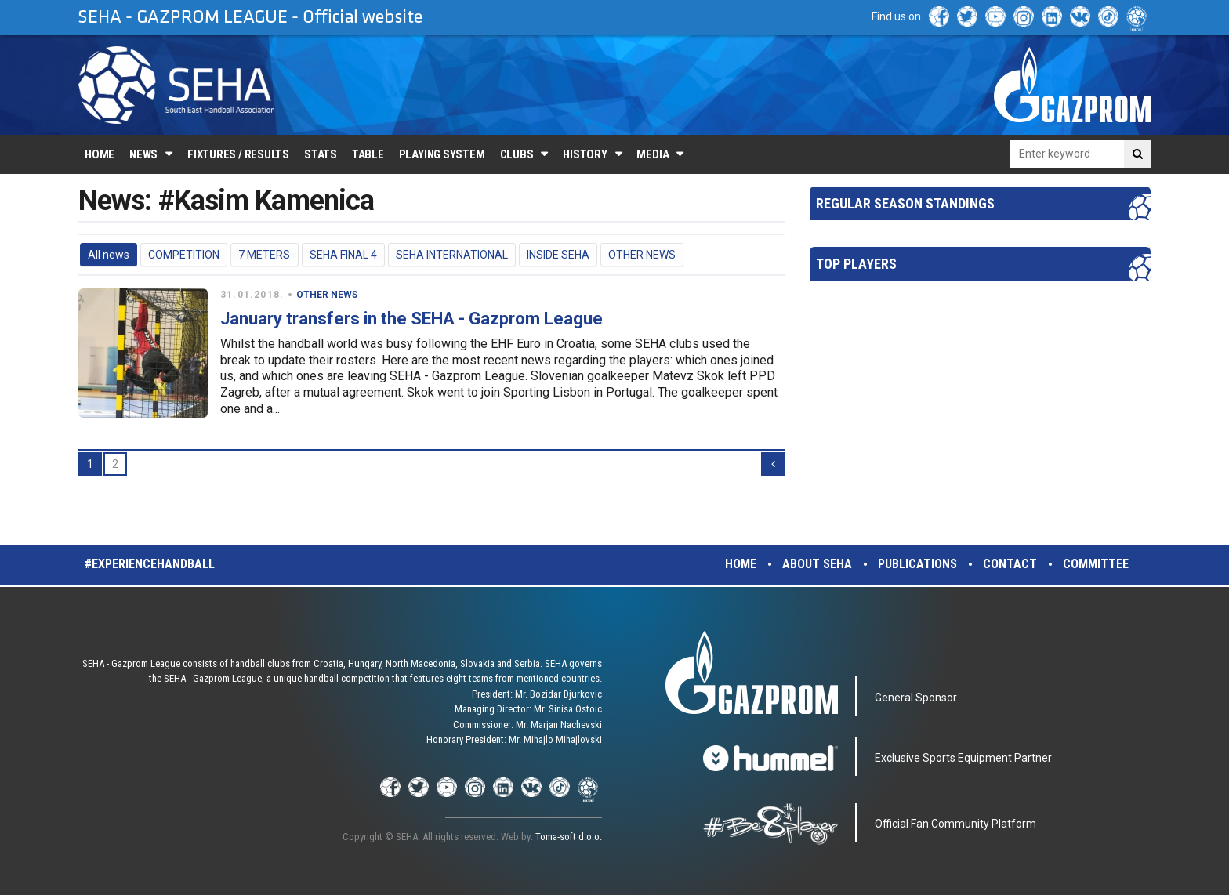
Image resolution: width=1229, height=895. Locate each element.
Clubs (517, 154)
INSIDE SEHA (558, 254)
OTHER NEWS (642, 254)
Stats (320, 154)
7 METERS (264, 254)
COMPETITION (183, 254)
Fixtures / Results (238, 154)
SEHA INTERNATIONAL (452, 254)
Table (368, 154)
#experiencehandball (150, 563)
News (143, 154)
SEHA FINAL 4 (343, 254)
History (585, 154)
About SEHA (817, 563)
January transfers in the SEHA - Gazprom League (411, 318)
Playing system (442, 154)
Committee (1096, 563)
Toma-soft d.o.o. (568, 836)
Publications (917, 563)
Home (99, 154)
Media (652, 154)
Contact (1010, 563)
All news (108, 254)
